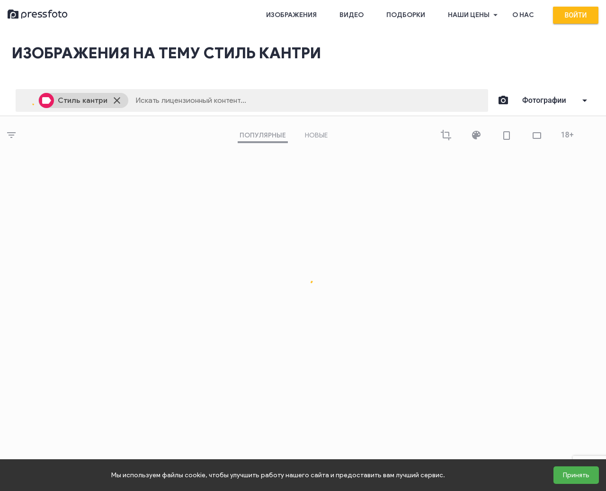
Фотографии (544, 100)
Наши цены (474, 15)
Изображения (291, 15)
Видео (351, 15)
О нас (523, 15)
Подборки (405, 15)
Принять (576, 475)
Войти (575, 15)
